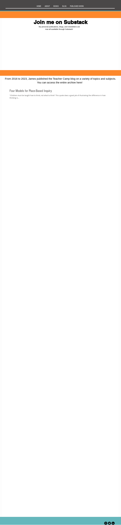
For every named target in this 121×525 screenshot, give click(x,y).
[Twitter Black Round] (109, 523)
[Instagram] (105, 523)
